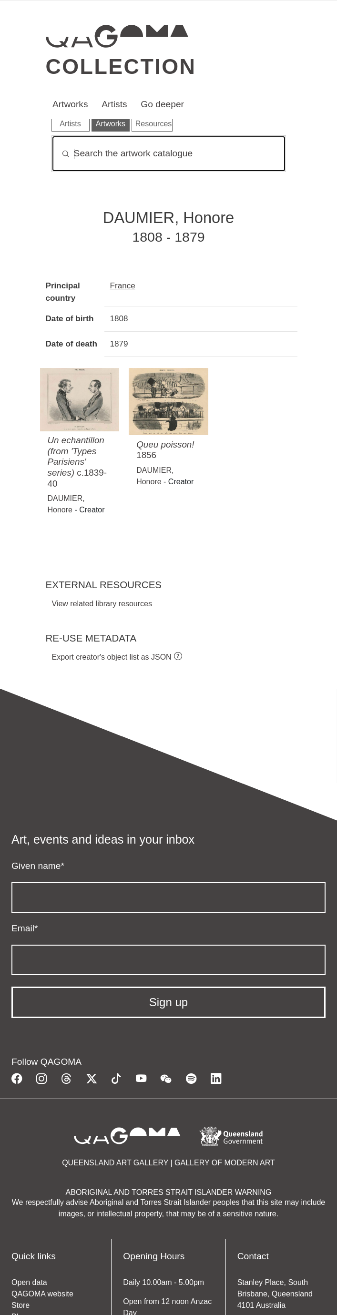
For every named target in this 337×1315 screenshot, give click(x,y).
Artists (114, 104)
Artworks (70, 104)
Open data (29, 1282)
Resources (153, 124)
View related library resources (102, 604)
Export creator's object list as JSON (112, 657)
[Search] (168, 153)
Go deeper (162, 104)
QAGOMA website (42, 1294)
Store (20, 1305)
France (122, 285)
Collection (121, 66)
